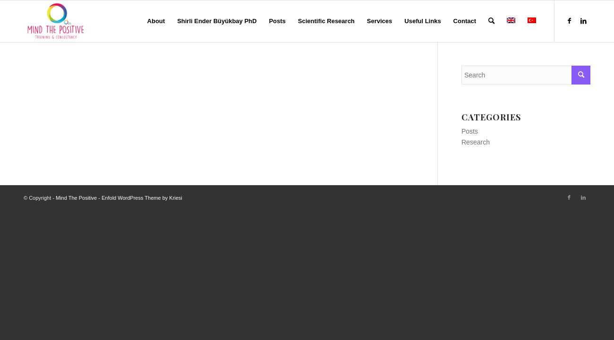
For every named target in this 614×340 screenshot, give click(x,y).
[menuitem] (156, 21)
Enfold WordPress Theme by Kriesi (142, 198)
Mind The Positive (76, 198)
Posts (469, 131)
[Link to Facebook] (569, 21)
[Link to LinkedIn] (583, 21)
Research (475, 142)
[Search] (491, 21)
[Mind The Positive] (57, 21)
